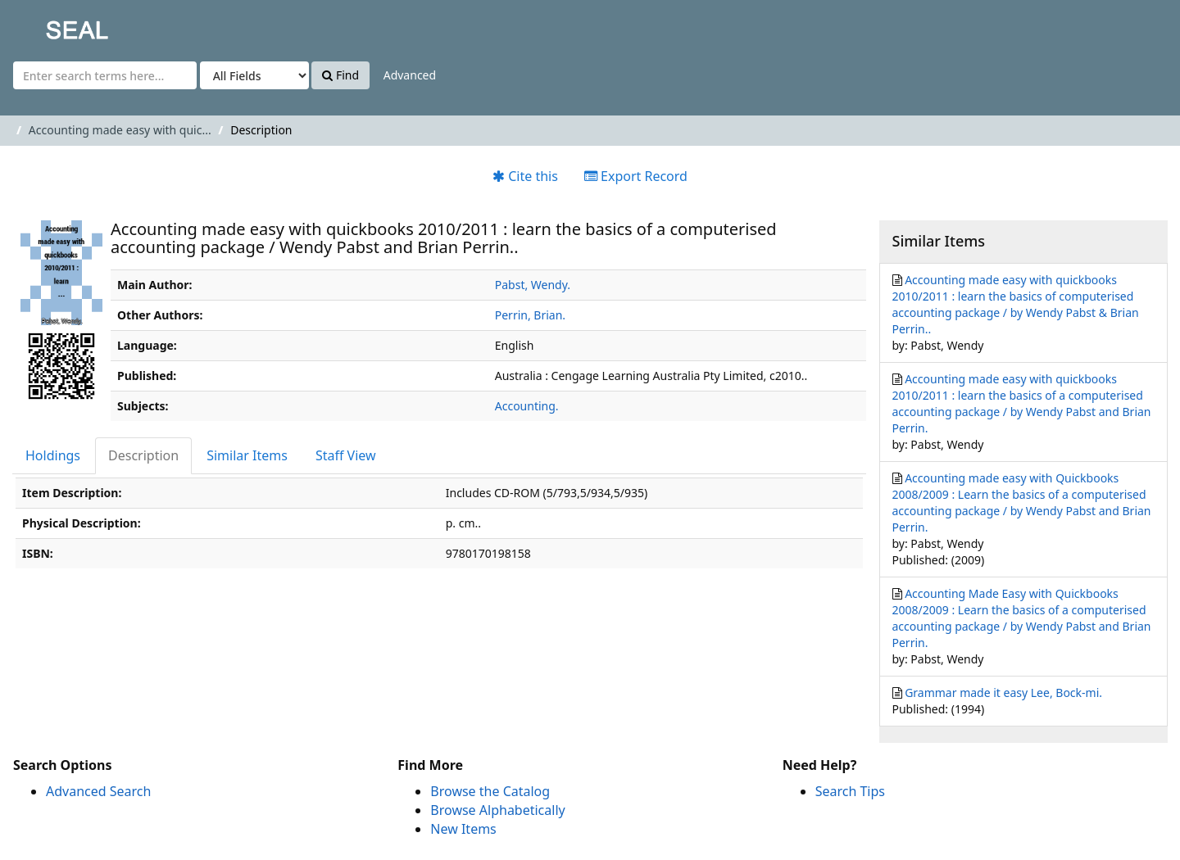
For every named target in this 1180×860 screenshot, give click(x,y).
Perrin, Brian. (530, 315)
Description (143, 455)
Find (340, 75)
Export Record (636, 176)
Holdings (52, 455)
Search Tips (850, 791)
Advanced (410, 75)
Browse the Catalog (490, 791)
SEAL (44, 25)
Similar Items (247, 455)
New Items (463, 829)
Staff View (345, 455)
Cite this (525, 176)
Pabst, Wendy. (532, 284)
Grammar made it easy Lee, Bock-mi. (1003, 692)
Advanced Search (98, 791)
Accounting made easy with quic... (120, 130)
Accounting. (527, 406)
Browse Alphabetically (497, 810)
